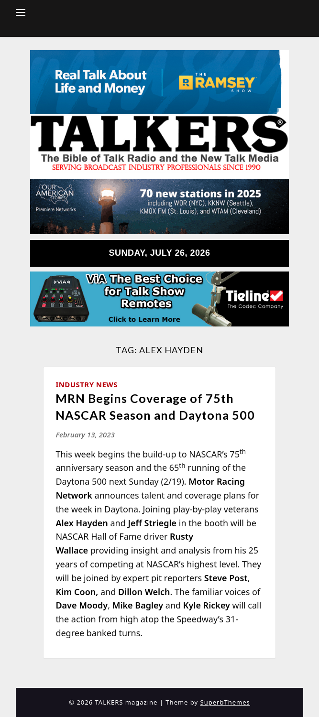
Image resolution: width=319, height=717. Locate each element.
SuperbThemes (225, 702)
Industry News (86, 384)
